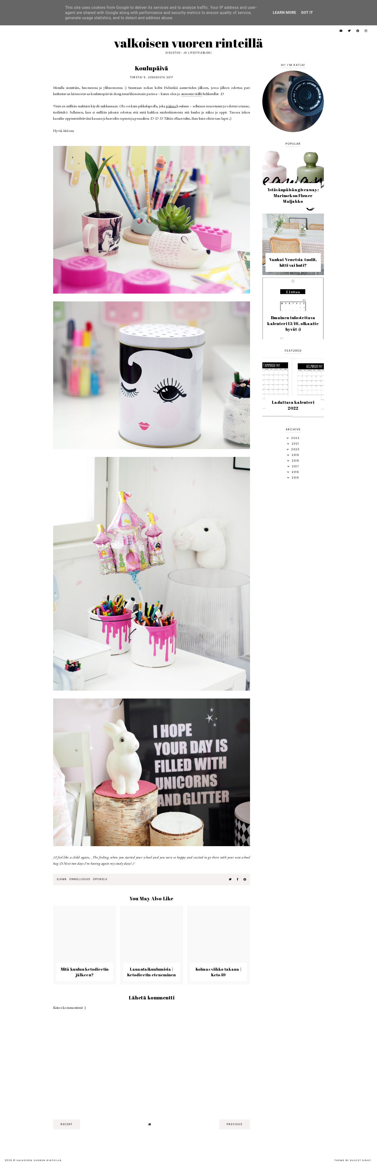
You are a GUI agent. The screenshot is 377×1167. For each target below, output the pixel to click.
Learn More (284, 12)
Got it (307, 12)
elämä (62, 879)
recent (67, 1124)
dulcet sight (360, 1160)
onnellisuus (80, 879)
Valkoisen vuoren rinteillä (188, 42)
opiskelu (100, 879)
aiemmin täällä (191, 93)
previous (235, 1124)
